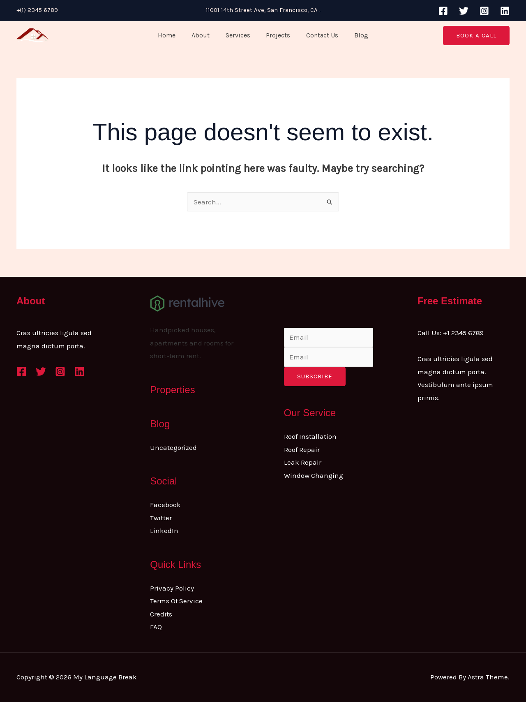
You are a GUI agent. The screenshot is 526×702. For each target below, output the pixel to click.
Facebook (165, 504)
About (205, 35)
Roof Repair (302, 449)
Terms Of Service (176, 601)
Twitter (161, 518)
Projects (277, 35)
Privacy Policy (172, 588)
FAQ (156, 627)
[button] (476, 35)
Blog (354, 35)
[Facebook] (443, 11)
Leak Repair (302, 462)
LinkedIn (164, 530)
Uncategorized (173, 447)
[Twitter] (463, 11)
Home (173, 35)
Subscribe (314, 376)
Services (239, 35)
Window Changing (313, 475)
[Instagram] (484, 11)
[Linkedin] (505, 11)
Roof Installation (310, 436)
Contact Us (318, 35)
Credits (161, 614)
